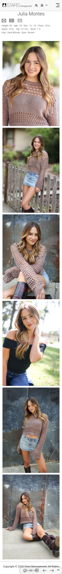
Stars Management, (35, 566)
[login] (46, 5)
